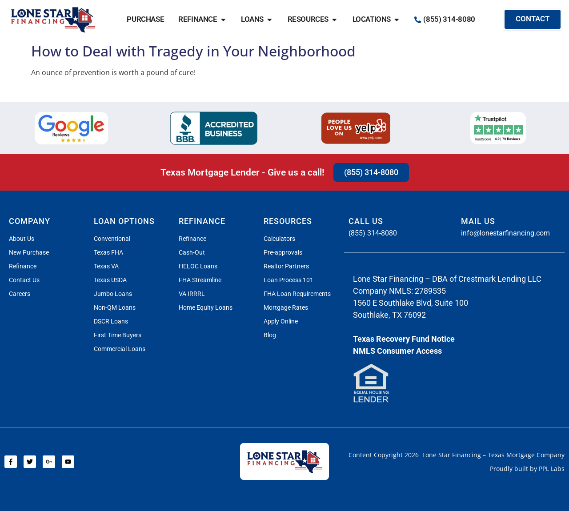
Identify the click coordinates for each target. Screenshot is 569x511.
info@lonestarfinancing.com (505, 233)
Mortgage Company (535, 455)
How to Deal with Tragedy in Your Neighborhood (193, 50)
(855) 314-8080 (373, 233)
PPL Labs (552, 468)
